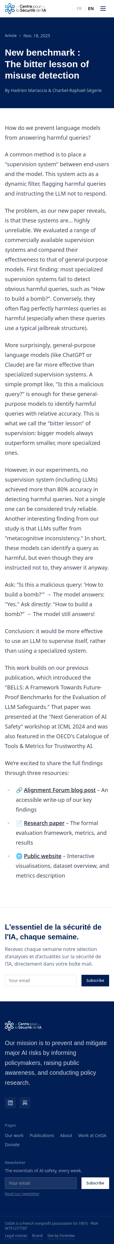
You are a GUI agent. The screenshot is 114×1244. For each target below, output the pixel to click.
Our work (14, 1135)
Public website (43, 856)
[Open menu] (103, 8)
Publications (42, 1135)
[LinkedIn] (10, 1102)
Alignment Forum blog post (60, 790)
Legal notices (16, 1235)
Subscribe (95, 980)
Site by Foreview (61, 1235)
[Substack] (24, 1102)
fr (79, 8)
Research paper (44, 823)
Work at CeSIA (92, 1135)
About (66, 1135)
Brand (37, 1235)
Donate (12, 1144)
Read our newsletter (22, 1193)
